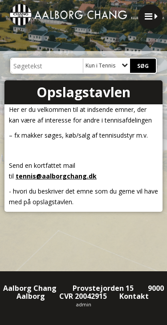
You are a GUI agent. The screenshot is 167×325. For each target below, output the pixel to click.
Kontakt (135, 296)
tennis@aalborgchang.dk (56, 176)
